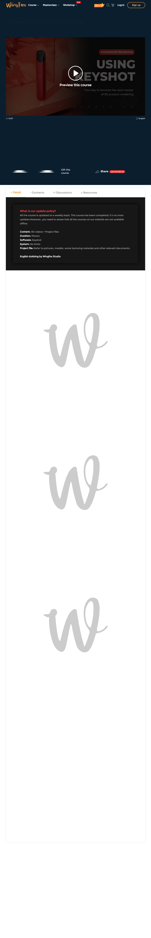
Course (33, 5)
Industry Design (14, 29)
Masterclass (51, 5)
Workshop (71, 3)
